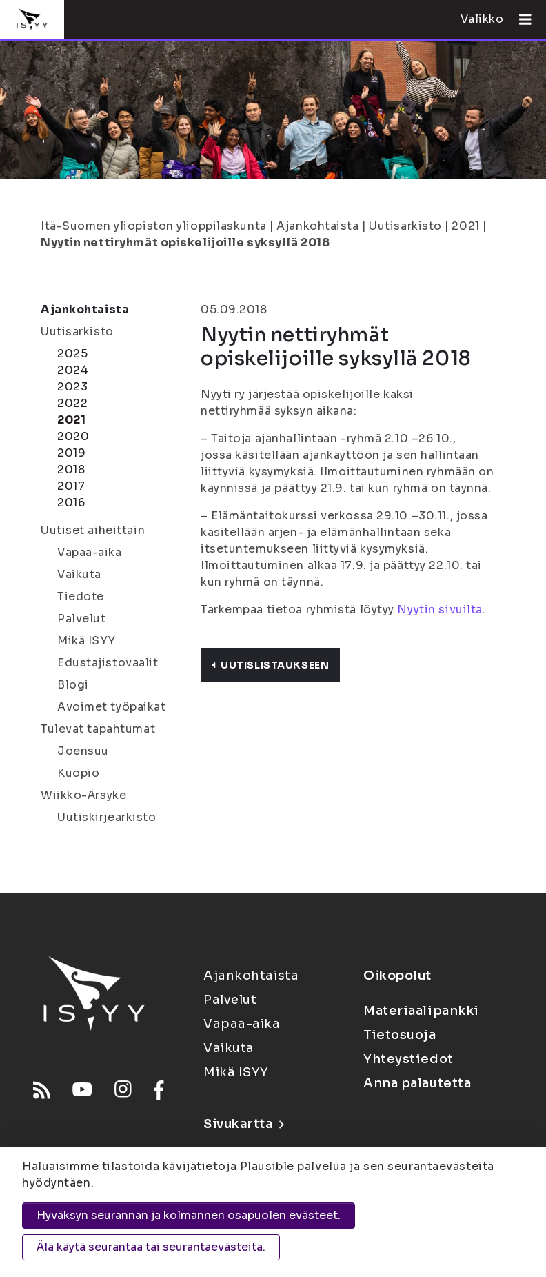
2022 (72, 403)
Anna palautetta (417, 1083)
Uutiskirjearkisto (106, 817)
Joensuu (83, 751)
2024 (72, 370)
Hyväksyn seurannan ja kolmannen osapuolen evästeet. (189, 1215)
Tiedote (80, 596)
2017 (71, 486)
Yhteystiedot (408, 1059)
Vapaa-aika (89, 552)
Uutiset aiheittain (93, 530)
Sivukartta (243, 1123)
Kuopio (78, 773)
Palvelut (81, 618)
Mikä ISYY (86, 640)
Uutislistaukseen (270, 665)
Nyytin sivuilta (439, 609)
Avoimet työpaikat (111, 707)
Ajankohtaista (317, 226)
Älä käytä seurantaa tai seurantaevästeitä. (151, 1247)
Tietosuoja (399, 1034)
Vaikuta (79, 574)
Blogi (73, 684)
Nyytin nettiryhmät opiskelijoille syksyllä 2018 (185, 242)
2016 (71, 502)
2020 (73, 436)
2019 (71, 453)
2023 (72, 386)
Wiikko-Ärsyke (83, 795)
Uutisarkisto (405, 226)
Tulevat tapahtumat (98, 729)
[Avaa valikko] (520, 19)
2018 (71, 469)
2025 (72, 353)
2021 (465, 226)
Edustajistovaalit (108, 662)
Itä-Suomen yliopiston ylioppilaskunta (154, 226)
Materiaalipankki (421, 1010)
